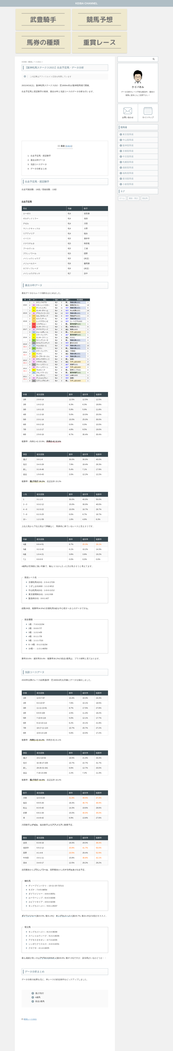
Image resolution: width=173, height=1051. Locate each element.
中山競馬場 (126, 109)
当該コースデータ (39, 133)
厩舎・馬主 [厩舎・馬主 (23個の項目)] (133, 167)
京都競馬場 (126, 120)
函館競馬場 (126, 136)
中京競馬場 (126, 125)
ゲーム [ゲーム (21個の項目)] (122, 167)
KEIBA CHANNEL (86, 3)
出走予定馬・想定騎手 (41, 125)
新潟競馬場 (126, 147)
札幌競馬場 (126, 131)
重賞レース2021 (30, 988)
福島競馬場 (126, 142)
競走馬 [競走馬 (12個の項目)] (145, 167)
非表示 (69, 115)
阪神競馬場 (126, 114)
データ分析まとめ (39, 138)
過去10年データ (38, 129)
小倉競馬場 (126, 153)
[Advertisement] (65, 90)
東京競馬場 (126, 103)
